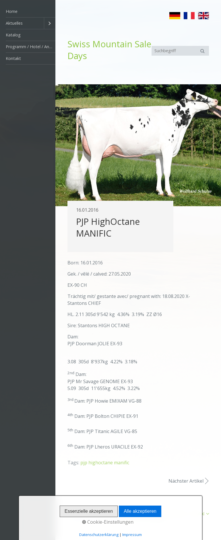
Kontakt (13, 58)
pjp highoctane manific (104, 462)
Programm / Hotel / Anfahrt (30, 46)
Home (12, 11)
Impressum (176, 513)
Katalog (13, 35)
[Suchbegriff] (180, 51)
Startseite (133, 513)
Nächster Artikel (185, 481)
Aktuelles (14, 23)
